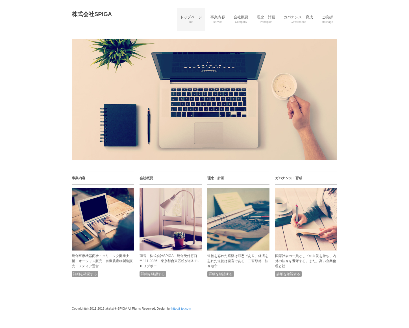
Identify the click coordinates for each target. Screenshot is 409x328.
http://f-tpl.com (181, 308)
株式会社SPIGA (92, 14)
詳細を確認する (85, 274)
